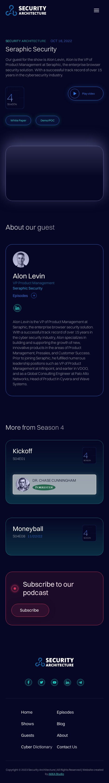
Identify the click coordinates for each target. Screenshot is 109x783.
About (62, 735)
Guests (27, 735)
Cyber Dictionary (36, 747)
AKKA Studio (56, 774)
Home (26, 712)
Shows (27, 723)
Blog (61, 723)
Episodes (65, 712)
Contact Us (67, 747)
